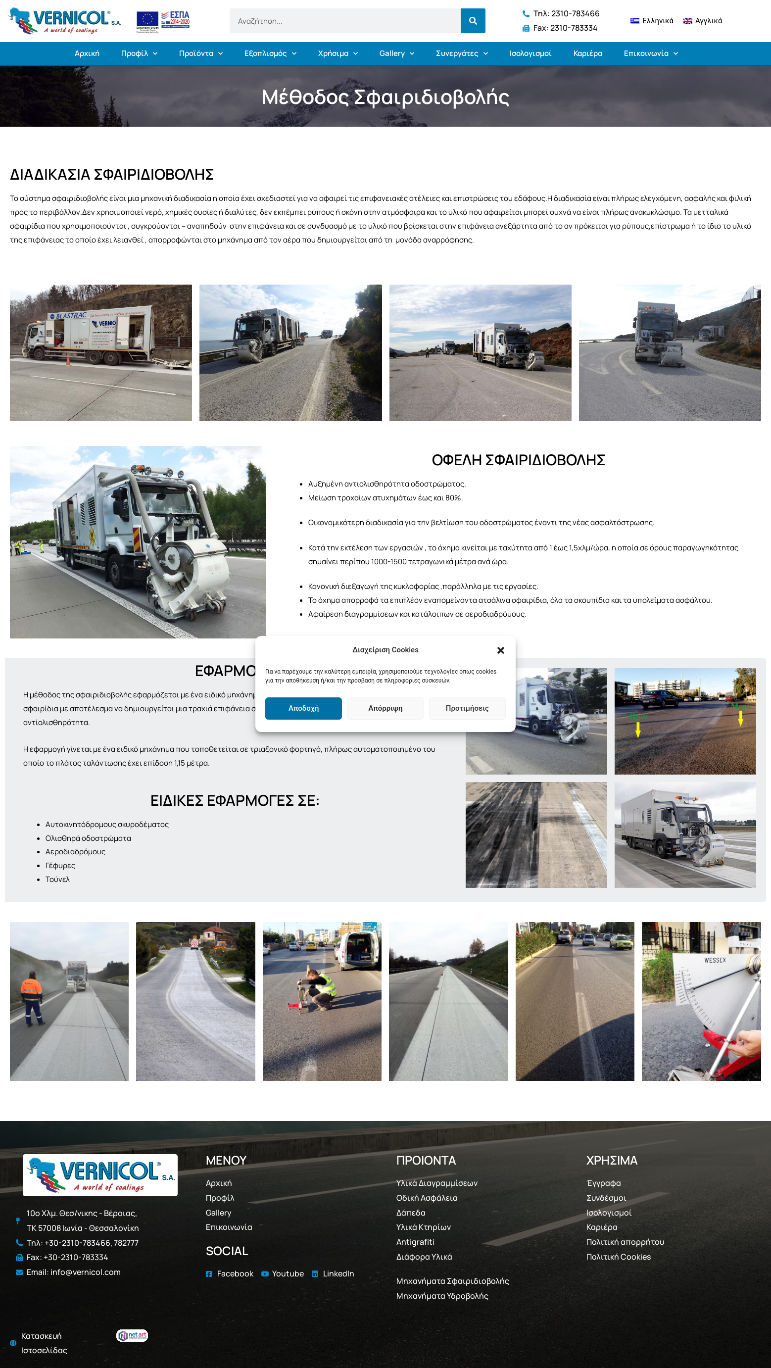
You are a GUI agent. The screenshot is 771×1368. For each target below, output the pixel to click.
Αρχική (87, 53)
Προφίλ (139, 53)
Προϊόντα (201, 53)
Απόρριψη (385, 708)
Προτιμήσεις (467, 708)
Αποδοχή (304, 708)
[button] (501, 650)
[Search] (473, 20)
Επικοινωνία (651, 53)
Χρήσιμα (338, 53)
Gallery (397, 53)
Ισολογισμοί (531, 53)
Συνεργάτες (462, 53)
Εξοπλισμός (270, 53)
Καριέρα (588, 53)
